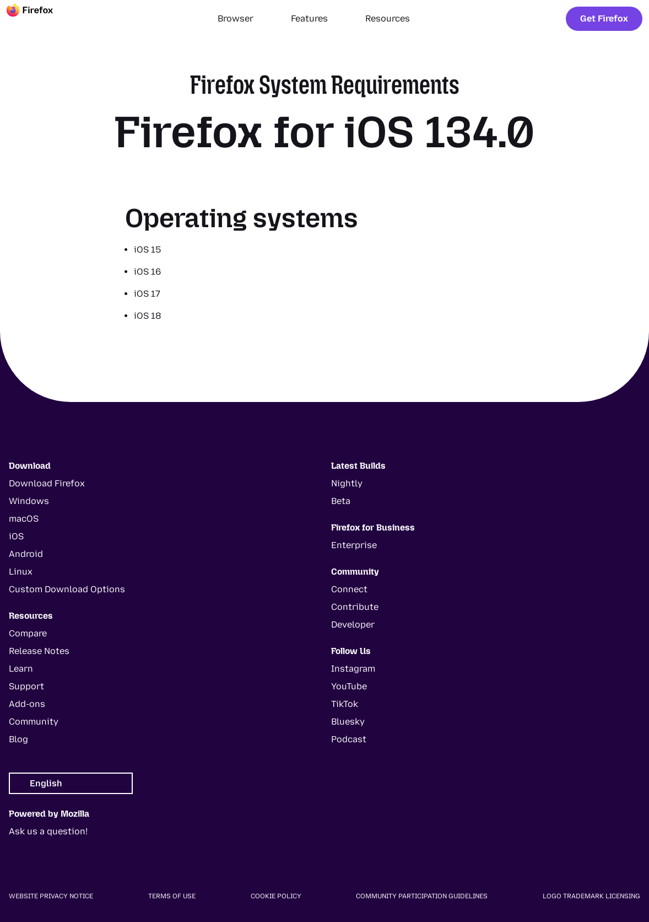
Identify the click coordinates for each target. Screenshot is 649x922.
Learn (21, 668)
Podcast (348, 739)
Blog (18, 739)
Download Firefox (47, 483)
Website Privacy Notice (51, 896)
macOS (24, 518)
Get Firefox (604, 18)
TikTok (344, 704)
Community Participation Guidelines (422, 896)
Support (26, 686)
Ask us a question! (48, 831)
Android (26, 554)
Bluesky (348, 721)
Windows (29, 501)
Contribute (354, 607)
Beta (340, 501)
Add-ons (27, 704)
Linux (21, 571)
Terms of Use (172, 896)
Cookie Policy (276, 896)
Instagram (353, 668)
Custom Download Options (67, 589)
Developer (353, 624)
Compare (28, 633)
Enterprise (354, 545)
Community (33, 721)
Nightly (347, 483)
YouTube (349, 686)
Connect (349, 589)
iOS (16, 536)
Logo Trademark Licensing (591, 896)
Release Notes (39, 651)
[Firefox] (40, 18)
